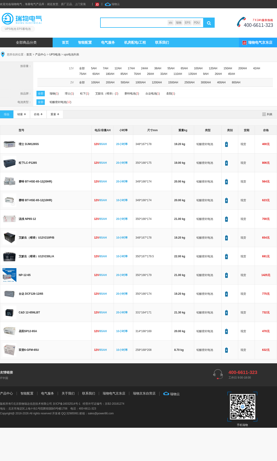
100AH (198, 68)
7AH (105, 68)
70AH (137, 74)
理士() (69, 93)
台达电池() (152, 93)
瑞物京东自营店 (144, 393)
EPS (187, 22)
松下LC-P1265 (28, 162)
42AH (256, 68)
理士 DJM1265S (29, 144)
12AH (117, 68)
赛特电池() (131, 93)
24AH (144, 68)
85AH (123, 74)
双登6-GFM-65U (29, 350)
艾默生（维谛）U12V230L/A (36, 256)
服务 (108, 42)
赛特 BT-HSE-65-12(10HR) (35, 200)
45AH (231, 74)
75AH (82, 74)
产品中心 (40, 54)
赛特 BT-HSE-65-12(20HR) (35, 181)
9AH (205, 74)
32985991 (72, 413)
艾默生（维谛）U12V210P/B (36, 237)
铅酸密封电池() (60, 102)
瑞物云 (112, 4)
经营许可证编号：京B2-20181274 (103, 403)
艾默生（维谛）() (106, 93)
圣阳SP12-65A (28, 331)
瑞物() (54, 93)
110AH (178, 74)
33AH (163, 74)
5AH (93, 68)
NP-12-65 (24, 275)
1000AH (140, 82)
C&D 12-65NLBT (29, 312)
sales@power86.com (101, 413)
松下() (84, 93)
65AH (184, 68)
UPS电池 (54, 54)
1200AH (157, 82)
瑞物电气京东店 (260, 42)
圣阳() (170, 93)
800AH (236, 82)
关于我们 (68, 393)
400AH (221, 82)
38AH (157, 68)
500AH (125, 82)
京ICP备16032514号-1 (66, 403)
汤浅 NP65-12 (27, 219)
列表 (269, 114)
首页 (65, 42)
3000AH (206, 82)
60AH (96, 74)
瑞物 (178, 22)
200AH (242, 68)
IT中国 (4, 378)
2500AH (189, 82)
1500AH (173, 82)
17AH (131, 68)
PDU (197, 22)
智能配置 (85, 42)
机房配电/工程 (135, 42)
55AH (171, 68)
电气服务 (47, 393)
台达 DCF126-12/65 (31, 293)
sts (170, 22)
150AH (228, 68)
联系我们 (162, 42)
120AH (213, 68)
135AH (192, 74)
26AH (150, 74)
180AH (110, 74)
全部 (82, 68)
